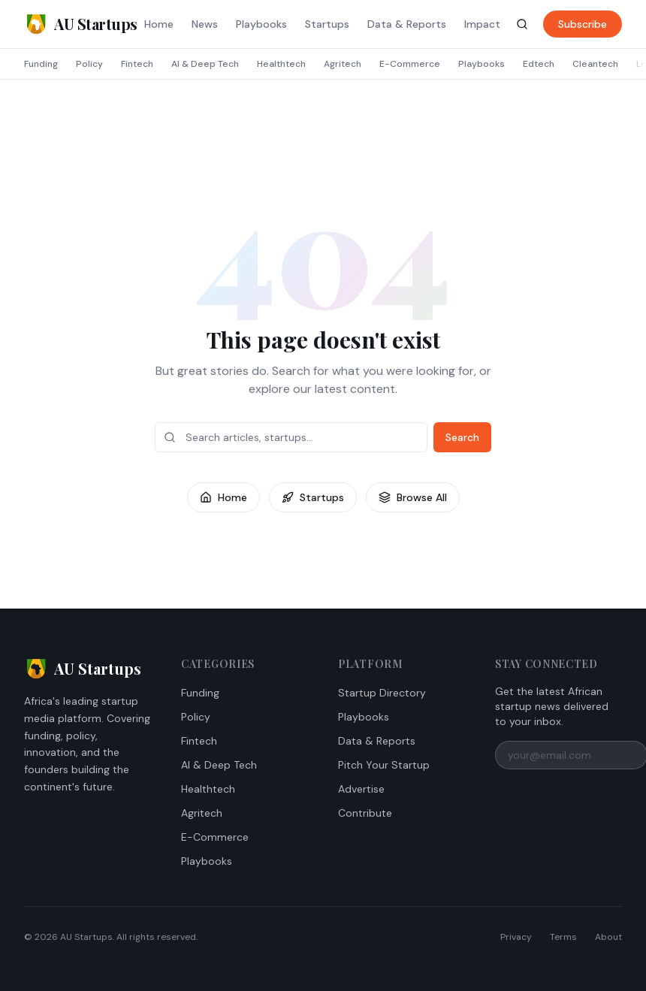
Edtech (538, 64)
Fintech (137, 64)
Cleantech (595, 64)
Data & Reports (406, 24)
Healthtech (281, 64)
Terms (563, 937)
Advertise (361, 789)
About (608, 937)
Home (159, 24)
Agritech (342, 64)
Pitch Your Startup (384, 765)
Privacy (516, 937)
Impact (482, 24)
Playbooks (261, 24)
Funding (41, 64)
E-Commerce (409, 64)
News (205, 24)
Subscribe (582, 24)
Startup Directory (382, 692)
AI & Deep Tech (205, 64)
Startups (327, 24)
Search (462, 437)
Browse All (413, 497)
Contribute (365, 813)
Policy (89, 64)
